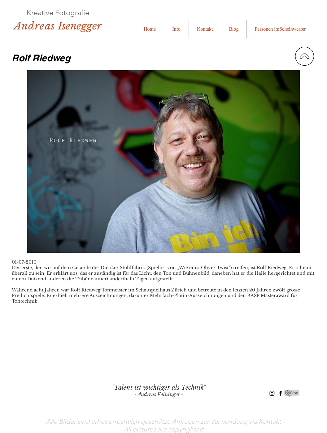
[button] (176, 29)
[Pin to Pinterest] (292, 393)
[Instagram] (272, 393)
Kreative (40, 12)
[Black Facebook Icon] (280, 393)
